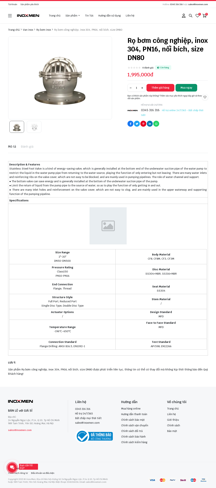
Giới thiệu (173, 419)
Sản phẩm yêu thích (29, 4)
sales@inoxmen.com (198, 4)
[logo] (28, 15)
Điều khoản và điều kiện (42, 473)
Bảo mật (172, 431)
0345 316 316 (176, 4)
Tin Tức (89, 15)
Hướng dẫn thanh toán (134, 414)
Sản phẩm (72, 15)
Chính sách (173, 425)
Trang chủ (54, 15)
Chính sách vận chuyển (134, 425)
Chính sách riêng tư (18, 473)
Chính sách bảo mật (133, 419)
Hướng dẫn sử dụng (109, 15)
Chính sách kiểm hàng (134, 442)
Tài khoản (12, 4)
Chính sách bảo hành (133, 436)
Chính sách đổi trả (132, 431)
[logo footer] (34, 401)
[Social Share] (130, 124)
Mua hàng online (131, 408)
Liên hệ (130, 15)
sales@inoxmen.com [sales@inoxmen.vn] (87, 422)
